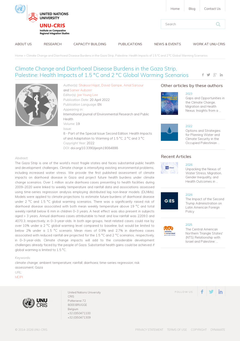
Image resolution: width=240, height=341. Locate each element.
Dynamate (218, 329)
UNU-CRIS (40, 329)
